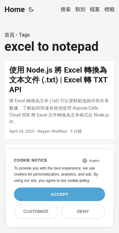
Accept (60, 194)
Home (14, 9)
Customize (35, 211)
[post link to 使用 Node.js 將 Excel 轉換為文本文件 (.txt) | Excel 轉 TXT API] (59, 100)
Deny (83, 211)
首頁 (9, 35)
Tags (24, 35)
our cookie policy (75, 180)
